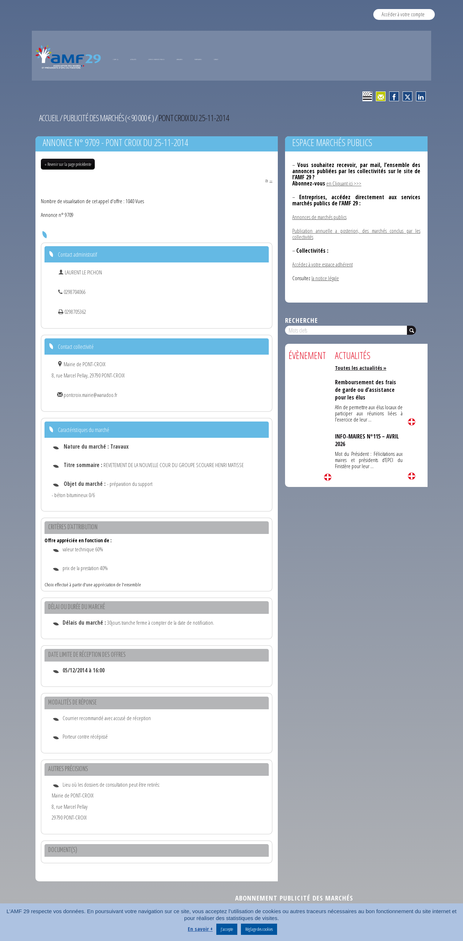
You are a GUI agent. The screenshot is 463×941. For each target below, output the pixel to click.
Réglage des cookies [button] (259, 929)
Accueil (49, 118)
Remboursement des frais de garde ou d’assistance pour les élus (366, 389)
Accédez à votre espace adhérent (322, 264)
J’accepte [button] (227, 929)
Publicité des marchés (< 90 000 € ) (111, 118)
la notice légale (325, 278)
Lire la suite (327, 477)
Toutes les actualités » (362, 367)
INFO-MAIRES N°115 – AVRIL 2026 (368, 440)
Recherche (301, 320)
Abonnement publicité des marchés (294, 898)
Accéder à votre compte (403, 14)
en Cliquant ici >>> (343, 183)
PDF (265, 180)
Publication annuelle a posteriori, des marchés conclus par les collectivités (356, 233)
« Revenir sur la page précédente (67, 164)
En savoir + (200, 928)
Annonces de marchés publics (319, 217)
